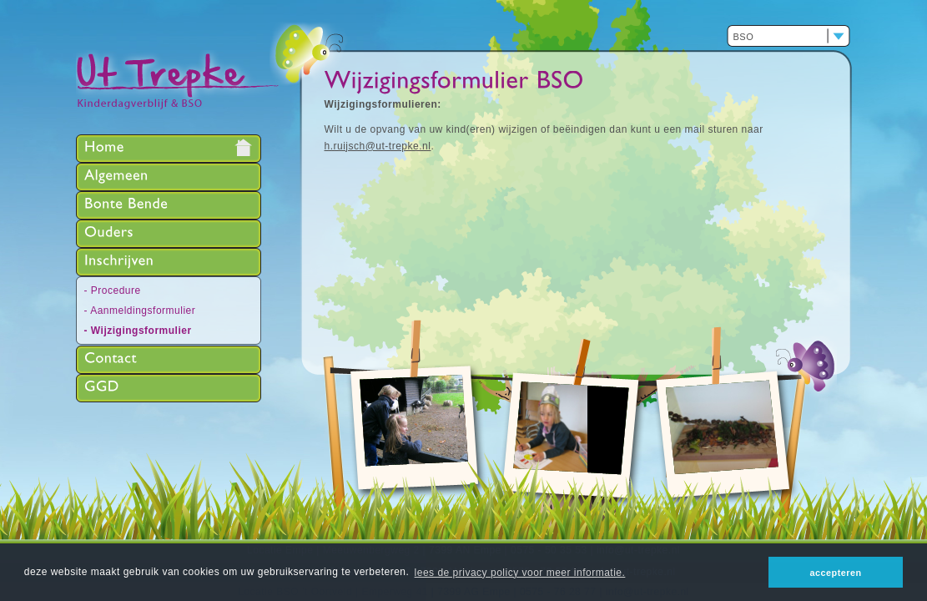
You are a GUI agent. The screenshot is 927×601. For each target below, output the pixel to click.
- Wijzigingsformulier (138, 330)
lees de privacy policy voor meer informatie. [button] (520, 572)
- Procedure (112, 290)
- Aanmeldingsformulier (140, 310)
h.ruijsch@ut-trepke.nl (378, 146)
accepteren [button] (836, 573)
